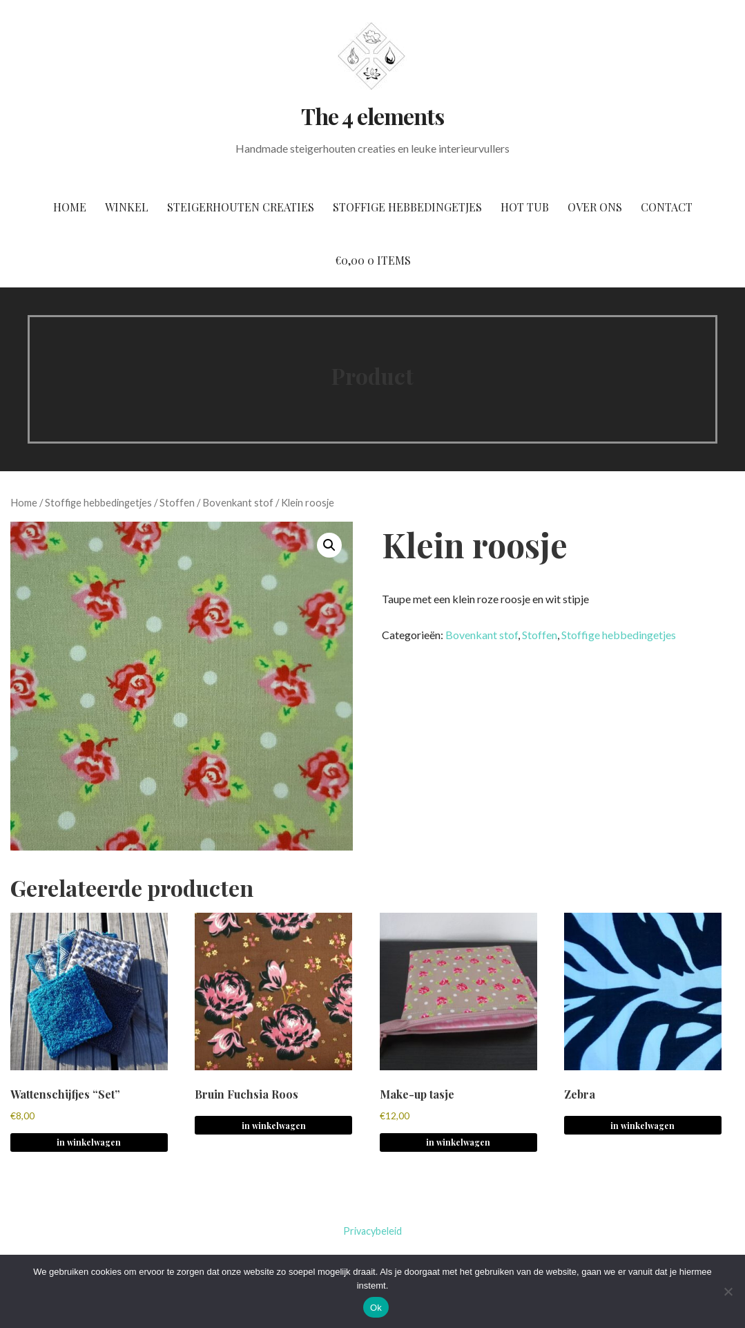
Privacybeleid (372, 1231)
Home (69, 207)
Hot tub (525, 207)
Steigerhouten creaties (240, 207)
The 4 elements (373, 116)
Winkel (126, 207)
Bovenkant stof (237, 502)
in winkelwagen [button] (89, 1142)
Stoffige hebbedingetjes (407, 207)
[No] (728, 1291)
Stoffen (177, 502)
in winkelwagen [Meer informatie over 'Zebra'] (642, 1125)
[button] (329, 545)
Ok (376, 1307)
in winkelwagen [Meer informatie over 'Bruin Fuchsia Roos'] (274, 1125)
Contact (667, 207)
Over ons (595, 207)
